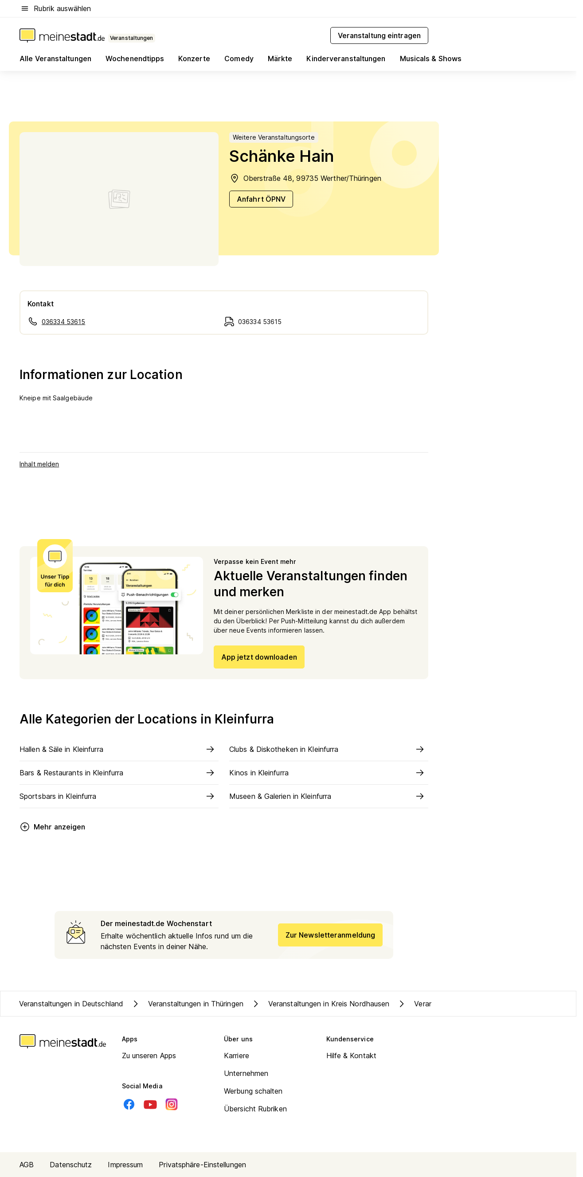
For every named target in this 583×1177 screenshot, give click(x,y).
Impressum (125, 1164)
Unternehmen (246, 1073)
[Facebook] (129, 1104)
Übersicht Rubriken (255, 1108)
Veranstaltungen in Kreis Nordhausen (320, 1003)
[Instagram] (171, 1104)
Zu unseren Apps (149, 1055)
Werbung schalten (253, 1091)
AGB (27, 1164)
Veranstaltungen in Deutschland (71, 1003)
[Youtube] (150, 1104)
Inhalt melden (39, 464)
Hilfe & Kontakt (351, 1055)
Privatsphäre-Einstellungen (202, 1164)
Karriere (236, 1055)
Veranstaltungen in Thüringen (186, 1003)
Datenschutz (71, 1164)
